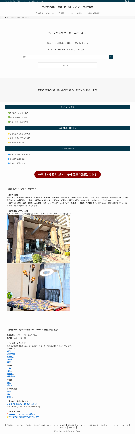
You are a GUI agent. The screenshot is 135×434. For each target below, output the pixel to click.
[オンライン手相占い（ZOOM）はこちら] (22, 404)
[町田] (9, 351)
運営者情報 (71, 425)
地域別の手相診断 (39, 425)
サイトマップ (81, 425)
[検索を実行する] (111, 57)
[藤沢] (9, 362)
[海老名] (10, 357)
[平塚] (9, 391)
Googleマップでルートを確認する (22, 414)
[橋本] (9, 383)
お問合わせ (62, 427)
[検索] (128, 1)
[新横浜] (10, 374)
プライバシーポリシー (112, 425)
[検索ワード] (67, 57)
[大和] (9, 368)
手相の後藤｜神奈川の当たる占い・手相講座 (67, 7)
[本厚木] (10, 359)
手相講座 (29, 425)
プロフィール (51, 425)
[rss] (125, 1)
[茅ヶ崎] (10, 385)
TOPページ (72, 427)
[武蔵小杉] (11, 376)
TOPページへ (67, 65)
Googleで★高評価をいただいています (24, 417)
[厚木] (9, 394)
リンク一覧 (125, 425)
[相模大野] (11, 354)
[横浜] (9, 371)
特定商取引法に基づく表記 (95, 425)
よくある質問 (61, 425)
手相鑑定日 (10, 425)
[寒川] (9, 397)
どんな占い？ (20, 425)
